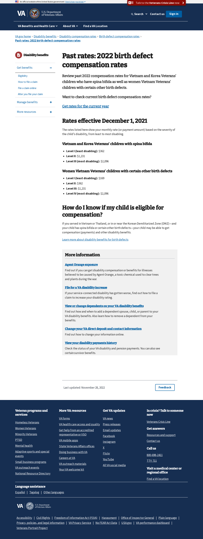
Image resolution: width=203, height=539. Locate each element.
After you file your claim (30, 94)
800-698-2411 (155, 455)
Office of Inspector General (137, 518)
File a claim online (27, 88)
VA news (108, 418)
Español (20, 492)
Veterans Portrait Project (32, 528)
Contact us (157, 14)
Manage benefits (27, 102)
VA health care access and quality (79, 424)
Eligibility (22, 75)
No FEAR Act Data (106, 523)
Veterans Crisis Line (158, 422)
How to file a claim (27, 81)
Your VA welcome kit (71, 469)
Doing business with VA (73, 452)
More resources (26, 112)
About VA (69, 26)
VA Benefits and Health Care (36, 26)
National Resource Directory (32, 473)
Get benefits (24, 68)
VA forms (64, 418)
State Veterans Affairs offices (76, 446)
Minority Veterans (26, 434)
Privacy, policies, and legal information (40, 523)
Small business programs (30, 462)
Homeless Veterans (27, 422)
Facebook (109, 436)
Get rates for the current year (85, 106)
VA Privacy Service (80, 523)
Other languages (54, 492)
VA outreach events (27, 467)
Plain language (167, 518)
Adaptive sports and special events (32, 454)
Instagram (109, 442)
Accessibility (24, 518)
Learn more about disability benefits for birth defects (95, 239)
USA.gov (126, 523)
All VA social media (114, 465)
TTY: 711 (152, 461)
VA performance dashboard (153, 523)
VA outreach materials (72, 464)
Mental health (24, 446)
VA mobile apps (68, 440)
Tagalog (34, 492)
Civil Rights (43, 518)
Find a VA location (157, 479)
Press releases (111, 424)
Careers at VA (67, 458)
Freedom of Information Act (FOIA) (75, 518)
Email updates (112, 430)
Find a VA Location (95, 26)
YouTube (108, 459)
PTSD (18, 440)
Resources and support (161, 435)
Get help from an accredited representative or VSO (76, 432)
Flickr (106, 453)
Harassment (109, 518)
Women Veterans (25, 428)
